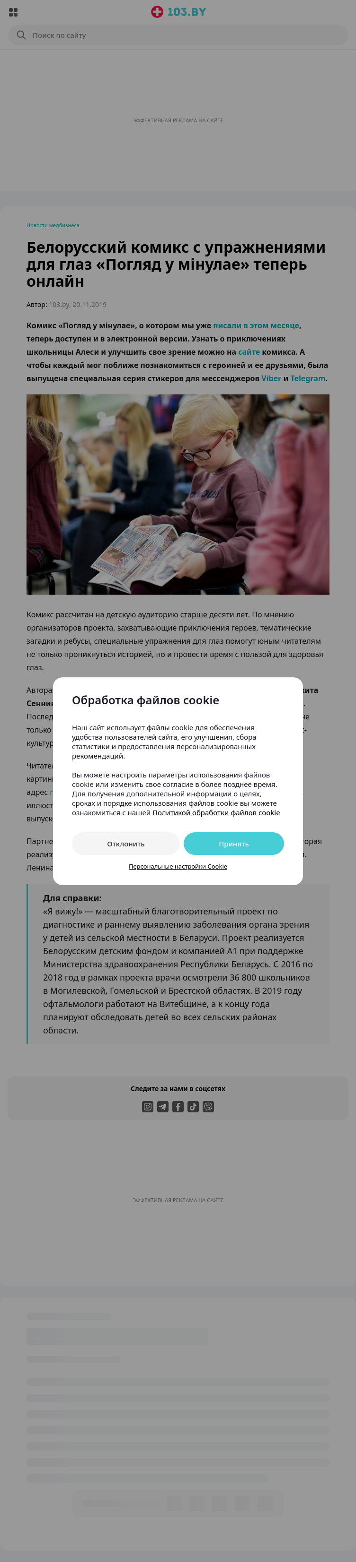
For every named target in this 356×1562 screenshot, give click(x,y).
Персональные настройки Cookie (178, 866)
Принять (234, 843)
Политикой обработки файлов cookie (216, 812)
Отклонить (125, 843)
